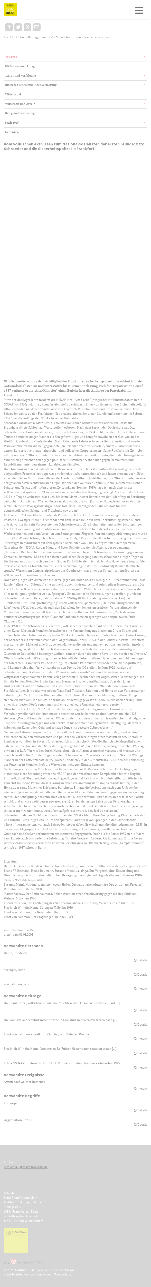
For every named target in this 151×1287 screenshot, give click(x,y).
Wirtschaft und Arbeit (20, 104)
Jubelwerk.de (25, 1274)
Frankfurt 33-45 (15, 37)
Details (142, 960)
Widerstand (13, 94)
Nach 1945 (12, 122)
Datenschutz (62, 1274)
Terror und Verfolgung (20, 75)
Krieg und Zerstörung (20, 113)
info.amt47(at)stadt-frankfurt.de (26, 1167)
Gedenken (12, 132)
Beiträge (33, 37)
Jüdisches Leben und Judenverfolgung (30, 85)
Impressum (44, 1274)
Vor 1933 (47, 37)
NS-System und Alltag (20, 66)
